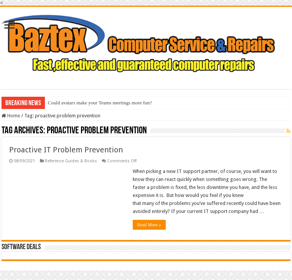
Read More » (149, 224)
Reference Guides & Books (71, 160)
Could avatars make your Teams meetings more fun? (100, 103)
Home (11, 115)
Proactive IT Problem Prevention (66, 149)
